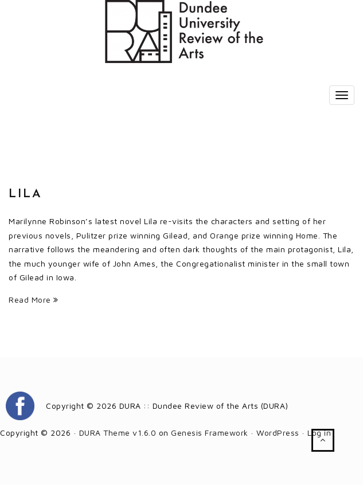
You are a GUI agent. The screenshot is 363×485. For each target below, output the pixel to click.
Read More (33, 299)
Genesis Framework (209, 432)
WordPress (277, 432)
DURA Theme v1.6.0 (118, 432)
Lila (25, 194)
